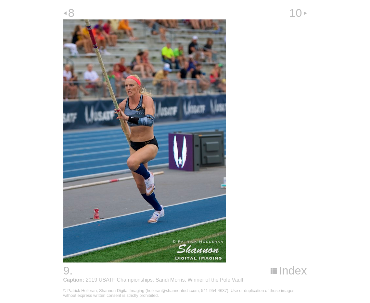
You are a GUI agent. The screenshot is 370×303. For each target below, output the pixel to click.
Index (293, 270)
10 (295, 12)
